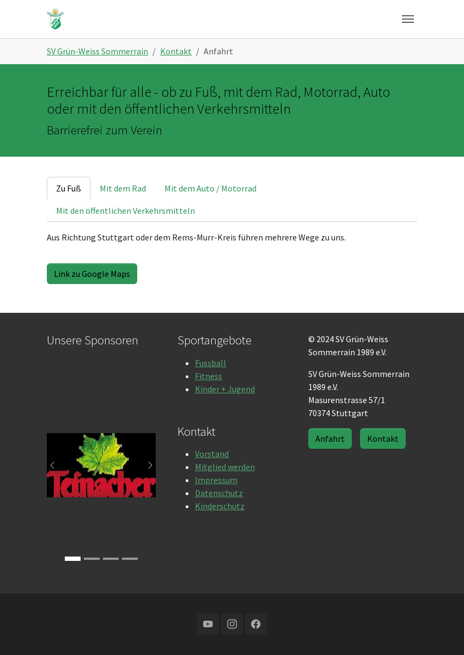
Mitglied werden (225, 466)
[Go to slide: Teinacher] (73, 558)
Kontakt (383, 438)
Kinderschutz (220, 505)
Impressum (216, 479)
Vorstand (212, 453)
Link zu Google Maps (92, 273)
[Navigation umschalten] (408, 19)
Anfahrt (330, 438)
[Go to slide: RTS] (92, 558)
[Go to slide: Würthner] (130, 558)
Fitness (208, 375)
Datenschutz (219, 492)
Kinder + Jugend (225, 389)
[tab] (68, 188)
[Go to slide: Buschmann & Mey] (111, 558)
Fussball (210, 362)
